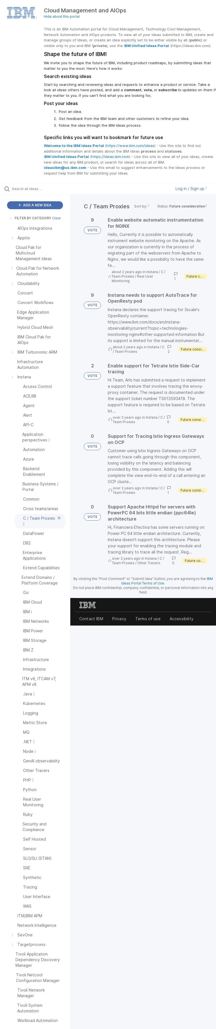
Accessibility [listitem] (182, 618)
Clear (56, 218)
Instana (152, 272)
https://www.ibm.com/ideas (130, 145)
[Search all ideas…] (38, 188)
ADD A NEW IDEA (34, 205)
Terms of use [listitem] (148, 618)
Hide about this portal (62, 16)
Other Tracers (148, 563)
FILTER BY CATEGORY (30, 218)
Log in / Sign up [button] (191, 188)
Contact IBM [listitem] (91, 618)
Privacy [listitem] (119, 618)
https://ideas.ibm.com (110, 156)
